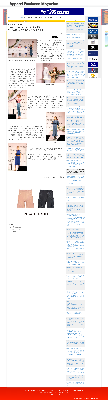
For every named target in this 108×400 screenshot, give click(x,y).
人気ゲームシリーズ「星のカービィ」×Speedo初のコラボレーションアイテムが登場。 (76, 109)
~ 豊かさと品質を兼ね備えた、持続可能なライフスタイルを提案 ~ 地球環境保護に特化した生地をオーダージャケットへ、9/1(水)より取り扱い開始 (75, 233)
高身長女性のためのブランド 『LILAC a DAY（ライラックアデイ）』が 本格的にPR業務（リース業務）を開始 (75, 149)
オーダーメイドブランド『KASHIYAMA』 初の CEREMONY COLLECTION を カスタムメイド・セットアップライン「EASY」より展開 (75, 163)
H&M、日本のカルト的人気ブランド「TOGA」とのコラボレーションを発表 (76, 284)
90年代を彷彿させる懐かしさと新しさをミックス (75, 384)
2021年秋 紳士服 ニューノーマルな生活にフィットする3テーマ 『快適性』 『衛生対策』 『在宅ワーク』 (75, 263)
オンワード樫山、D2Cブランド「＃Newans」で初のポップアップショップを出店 (76, 314)
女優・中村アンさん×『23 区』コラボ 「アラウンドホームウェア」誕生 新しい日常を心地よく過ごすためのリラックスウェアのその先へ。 (75, 362)
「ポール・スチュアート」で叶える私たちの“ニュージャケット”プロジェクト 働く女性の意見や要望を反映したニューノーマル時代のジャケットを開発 (76, 220)
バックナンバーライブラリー (60, 392)
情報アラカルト (67, 390)
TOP (9, 17)
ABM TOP (27, 390)
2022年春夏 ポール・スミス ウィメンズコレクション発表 (75, 199)
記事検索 (49, 392)
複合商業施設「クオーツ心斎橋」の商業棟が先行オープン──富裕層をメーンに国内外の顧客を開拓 (75, 36)
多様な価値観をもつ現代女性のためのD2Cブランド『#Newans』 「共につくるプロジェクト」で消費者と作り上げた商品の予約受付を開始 (76, 245)
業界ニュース (34, 390)
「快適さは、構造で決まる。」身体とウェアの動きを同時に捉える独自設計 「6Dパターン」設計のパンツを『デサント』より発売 (75, 83)
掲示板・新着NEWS (77, 390)
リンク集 (49, 394)
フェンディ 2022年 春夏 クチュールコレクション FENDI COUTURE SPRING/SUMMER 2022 (75, 156)
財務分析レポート (43, 390)
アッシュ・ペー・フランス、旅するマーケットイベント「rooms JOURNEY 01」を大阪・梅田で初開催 (75, 277)
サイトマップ (56, 394)
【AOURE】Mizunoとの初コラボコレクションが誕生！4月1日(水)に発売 (75, 65)
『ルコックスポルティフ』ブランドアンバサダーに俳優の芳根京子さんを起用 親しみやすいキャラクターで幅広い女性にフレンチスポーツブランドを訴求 (75, 100)
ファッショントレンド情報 (17, 17)
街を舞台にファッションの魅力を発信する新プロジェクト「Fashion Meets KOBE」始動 (76, 74)
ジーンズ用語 (43, 392)
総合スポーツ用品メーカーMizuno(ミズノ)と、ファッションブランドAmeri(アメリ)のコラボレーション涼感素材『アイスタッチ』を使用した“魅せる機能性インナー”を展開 (76, 54)
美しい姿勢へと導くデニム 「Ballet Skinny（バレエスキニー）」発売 (75, 377)
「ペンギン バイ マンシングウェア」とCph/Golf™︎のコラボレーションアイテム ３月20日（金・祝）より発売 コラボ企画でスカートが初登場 (76, 43)
